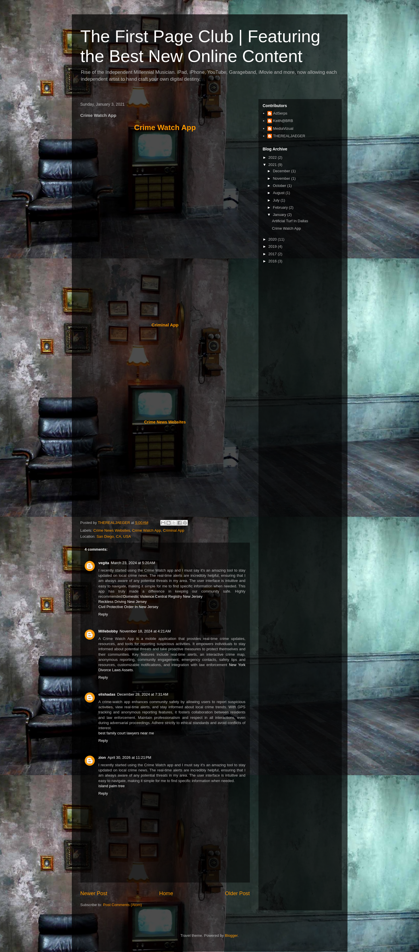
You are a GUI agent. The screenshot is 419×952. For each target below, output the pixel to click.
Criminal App (164, 324)
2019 (273, 246)
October (280, 185)
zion (102, 757)
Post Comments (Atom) (122, 905)
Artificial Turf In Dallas (290, 221)
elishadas (107, 694)
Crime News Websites (165, 422)
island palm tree (112, 786)
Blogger (231, 935)
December (282, 171)
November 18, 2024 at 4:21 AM (145, 631)
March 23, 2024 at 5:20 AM (133, 563)
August (279, 193)
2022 (273, 157)
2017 (273, 254)
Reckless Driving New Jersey (123, 601)
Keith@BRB (283, 121)
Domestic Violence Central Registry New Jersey (162, 596)
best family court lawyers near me (126, 733)
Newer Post (93, 893)
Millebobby (108, 631)
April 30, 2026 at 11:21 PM (129, 757)
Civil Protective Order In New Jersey (129, 607)
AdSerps (280, 113)
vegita (104, 563)
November (282, 178)
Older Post (237, 893)
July (277, 200)
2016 (273, 261)
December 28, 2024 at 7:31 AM (142, 694)
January (280, 214)
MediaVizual (283, 128)
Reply (103, 614)
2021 (273, 164)
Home (166, 893)
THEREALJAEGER (289, 136)
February (281, 207)
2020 (273, 239)
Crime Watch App (165, 127)
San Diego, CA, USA (113, 536)
